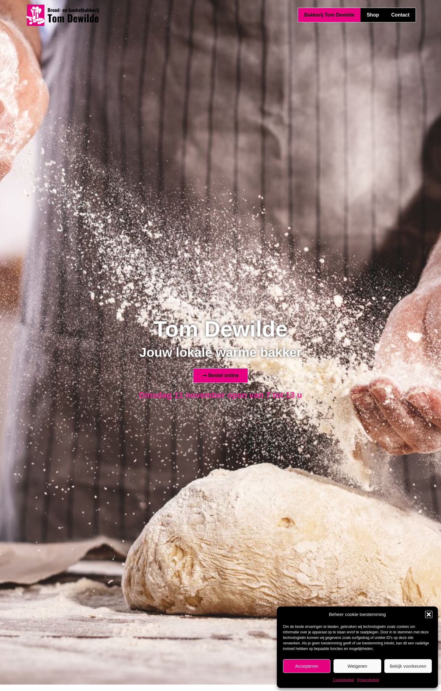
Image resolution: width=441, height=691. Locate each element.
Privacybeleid (368, 680)
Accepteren (306, 666)
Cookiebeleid (343, 680)
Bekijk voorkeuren (408, 666)
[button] (429, 614)
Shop (373, 14)
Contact (400, 14)
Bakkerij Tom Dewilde (329, 14)
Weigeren (357, 666)
